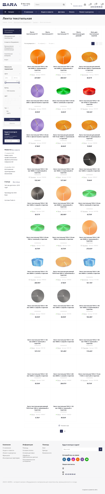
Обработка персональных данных (30, 456)
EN (99, 7)
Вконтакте (64, 459)
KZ (93, 7)
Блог (43, 448)
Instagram (73, 459)
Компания (7, 445)
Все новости (16, 150)
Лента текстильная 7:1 (63, 33)
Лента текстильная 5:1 (32, 33)
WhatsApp (87, 459)
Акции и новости (8, 450)
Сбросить (12, 123)
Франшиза (6, 455)
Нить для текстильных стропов (94, 34)
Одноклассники (78, 459)
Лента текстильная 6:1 (47, 33)
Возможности (47, 453)
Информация (28, 445)
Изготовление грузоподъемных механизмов (10, 171)
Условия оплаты (28, 450)
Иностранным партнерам (11, 458)
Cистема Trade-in (10, 200)
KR (97, 7)
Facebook (69, 459)
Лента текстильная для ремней (79, 34)
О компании (7, 448)
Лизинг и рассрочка (9, 453)
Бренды (45, 450)
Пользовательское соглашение (29, 460)
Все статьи (16, 182)
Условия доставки (29, 453)
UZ (95, 7)
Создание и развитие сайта (89, 489)
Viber (82, 459)
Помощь (25, 448)
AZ (101, 7)
